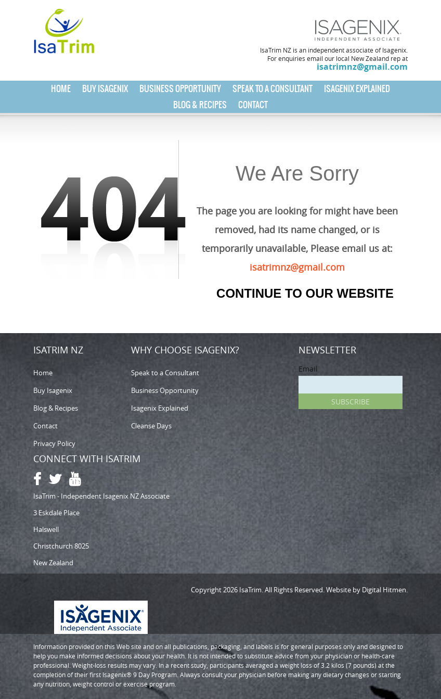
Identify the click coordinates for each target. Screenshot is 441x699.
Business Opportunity (180, 88)
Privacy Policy (54, 443)
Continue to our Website (305, 293)
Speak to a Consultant (272, 88)
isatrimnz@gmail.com (362, 66)
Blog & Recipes (200, 104)
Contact (253, 104)
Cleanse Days (151, 425)
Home (61, 88)
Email (308, 369)
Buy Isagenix (105, 88)
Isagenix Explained (357, 88)
